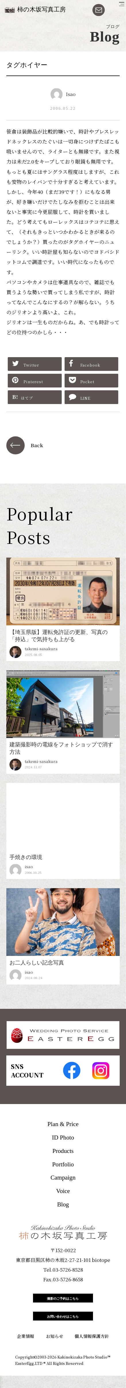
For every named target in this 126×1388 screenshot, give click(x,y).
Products (62, 1151)
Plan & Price (62, 1124)
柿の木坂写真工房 (41, 9)
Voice (63, 1191)
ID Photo (63, 1137)
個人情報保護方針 (92, 1348)
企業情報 (25, 1348)
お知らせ (54, 1348)
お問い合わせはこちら (63, 1325)
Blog (63, 1204)
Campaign (63, 1177)
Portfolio (63, 1164)
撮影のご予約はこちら (63, 1301)
